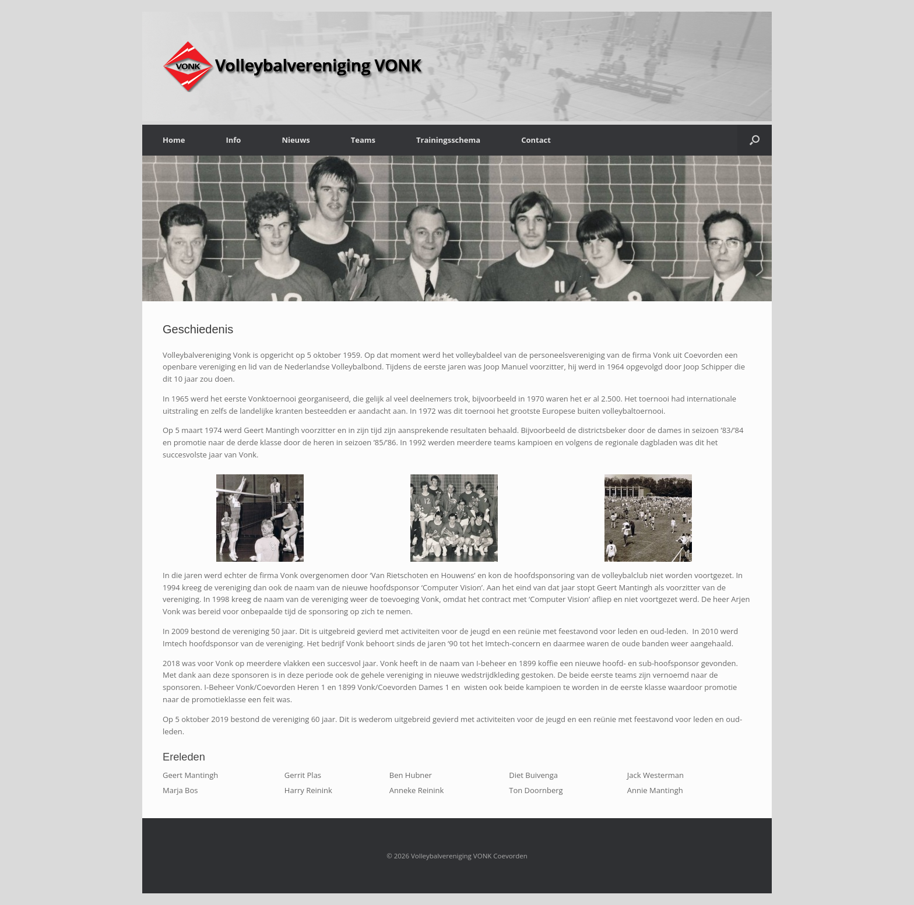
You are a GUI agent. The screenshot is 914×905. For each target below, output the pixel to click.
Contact (536, 140)
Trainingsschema (448, 140)
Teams (363, 140)
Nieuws (296, 140)
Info (233, 140)
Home (174, 140)
